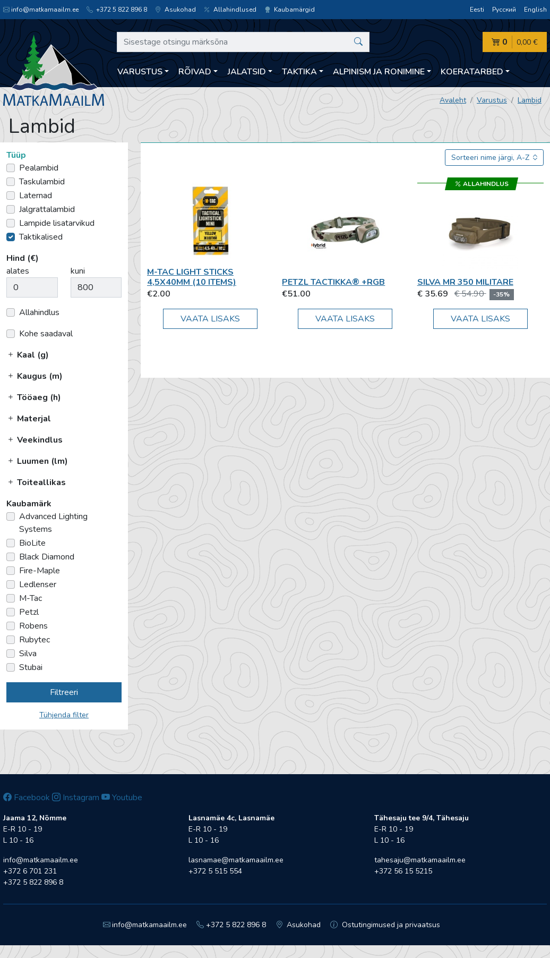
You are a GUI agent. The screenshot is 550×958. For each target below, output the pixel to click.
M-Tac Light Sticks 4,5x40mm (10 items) (191, 277)
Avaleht (453, 100)
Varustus (492, 100)
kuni (78, 271)
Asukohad (175, 9)
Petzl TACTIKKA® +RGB (333, 282)
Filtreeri (64, 692)
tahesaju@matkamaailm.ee (420, 860)
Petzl (29, 612)
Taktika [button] (299, 72)
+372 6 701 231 (30, 871)
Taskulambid (42, 182)
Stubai (30, 667)
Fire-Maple (39, 571)
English (535, 9)
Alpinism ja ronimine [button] (379, 72)
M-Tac (30, 598)
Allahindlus (39, 312)
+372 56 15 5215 (403, 871)
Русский (504, 9)
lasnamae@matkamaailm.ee (235, 860)
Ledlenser (37, 584)
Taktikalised (41, 237)
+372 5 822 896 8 (117, 9)
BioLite (32, 543)
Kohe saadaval (46, 334)
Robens (33, 626)
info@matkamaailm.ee (41, 9)
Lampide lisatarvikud (56, 223)
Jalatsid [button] (247, 72)
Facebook (26, 797)
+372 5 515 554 (215, 871)
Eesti (477, 9)
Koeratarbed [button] (472, 72)
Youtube (121, 797)
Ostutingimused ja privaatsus (385, 925)
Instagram (75, 797)
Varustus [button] (139, 72)
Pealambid (38, 168)
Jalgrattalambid (47, 209)
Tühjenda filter (64, 715)
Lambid (530, 100)
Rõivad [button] (194, 72)
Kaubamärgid (289, 9)
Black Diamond (46, 557)
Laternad (35, 195)
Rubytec (34, 640)
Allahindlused (230, 9)
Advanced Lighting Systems (53, 523)
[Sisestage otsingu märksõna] (243, 42)
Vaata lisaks (210, 319)
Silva (28, 653)
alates (17, 271)
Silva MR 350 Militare (465, 282)
